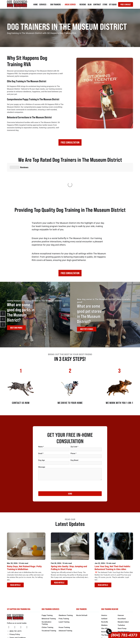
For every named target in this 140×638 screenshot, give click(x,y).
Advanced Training (65, 598)
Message (41, 434)
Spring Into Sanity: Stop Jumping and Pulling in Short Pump (69, 535)
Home (35, 4)
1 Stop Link (97, 631)
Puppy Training (47, 582)
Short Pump (122, 595)
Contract (97, 4)
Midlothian (121, 609)
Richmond (105, 599)
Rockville (104, 589)
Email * (41, 420)
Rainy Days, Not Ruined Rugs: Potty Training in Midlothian (24, 535)
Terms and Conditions (16, 605)
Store (105, 4)
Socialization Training (46, 590)
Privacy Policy (13, 601)
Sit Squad (112, 4)
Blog (90, 4)
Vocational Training (49, 598)
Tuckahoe (121, 592)
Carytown (104, 605)
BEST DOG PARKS (16, 295)
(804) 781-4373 (124, 635)
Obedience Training (66, 582)
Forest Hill (121, 605)
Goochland (122, 586)
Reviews (83, 4)
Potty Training (64, 586)
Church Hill (122, 602)
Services (44, 4)
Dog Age (41, 427)
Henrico (104, 582)
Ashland (104, 586)
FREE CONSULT (125, 4)
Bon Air (104, 609)
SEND (70, 461)
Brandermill (105, 615)
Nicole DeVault (81, 582)
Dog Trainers (56, 4)
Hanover (121, 582)
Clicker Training (47, 594)
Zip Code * (74, 414)
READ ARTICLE (15, 552)
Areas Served (71, 4)
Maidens (104, 592)
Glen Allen (105, 595)
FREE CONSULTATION (70, 142)
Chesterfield (105, 612)
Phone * (73, 420)
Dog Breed (74, 427)
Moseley (121, 615)
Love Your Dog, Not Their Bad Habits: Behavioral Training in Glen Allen (113, 535)
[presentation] (55, 453)
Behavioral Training (49, 586)
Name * (41, 414)
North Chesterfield (124, 612)
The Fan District (123, 599)
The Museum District (109, 602)
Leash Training (64, 589)
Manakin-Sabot (123, 589)
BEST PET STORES (86, 296)
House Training (64, 594)
